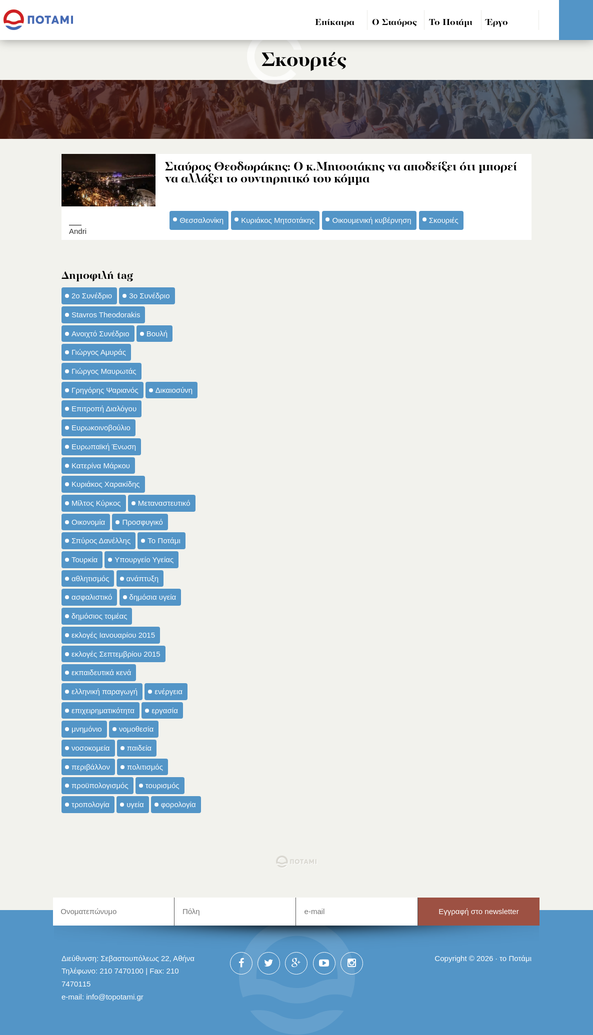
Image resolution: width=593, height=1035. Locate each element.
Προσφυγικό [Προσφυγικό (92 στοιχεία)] (142, 521)
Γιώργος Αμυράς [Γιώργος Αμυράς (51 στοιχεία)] (99, 351)
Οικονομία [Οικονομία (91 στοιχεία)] (88, 521)
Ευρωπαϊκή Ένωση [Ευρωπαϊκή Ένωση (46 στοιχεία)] (104, 446)
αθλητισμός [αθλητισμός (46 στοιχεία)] (90, 578)
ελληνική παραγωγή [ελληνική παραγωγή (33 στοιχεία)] (105, 691)
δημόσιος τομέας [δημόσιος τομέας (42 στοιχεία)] (99, 615)
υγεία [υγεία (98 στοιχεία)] (135, 804)
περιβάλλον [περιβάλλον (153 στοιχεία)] (91, 766)
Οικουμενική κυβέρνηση (371, 219)
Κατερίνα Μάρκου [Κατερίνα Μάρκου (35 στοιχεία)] (101, 464)
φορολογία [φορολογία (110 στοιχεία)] (178, 804)
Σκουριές (443, 219)
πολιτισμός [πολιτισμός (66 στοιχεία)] (145, 766)
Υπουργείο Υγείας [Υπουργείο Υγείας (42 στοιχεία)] (144, 559)
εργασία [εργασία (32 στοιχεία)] (165, 710)
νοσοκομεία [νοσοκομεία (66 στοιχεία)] (91, 747)
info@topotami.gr (115, 996)
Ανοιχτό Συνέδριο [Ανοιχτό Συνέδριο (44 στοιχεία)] (101, 332)
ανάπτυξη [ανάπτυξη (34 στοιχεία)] (142, 578)
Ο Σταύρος (394, 22)
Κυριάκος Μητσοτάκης (277, 219)
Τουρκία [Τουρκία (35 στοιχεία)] (85, 559)
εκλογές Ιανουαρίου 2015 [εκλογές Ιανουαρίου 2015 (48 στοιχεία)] (113, 634)
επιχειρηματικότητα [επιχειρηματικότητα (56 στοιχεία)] (103, 710)
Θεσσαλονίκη (202, 219)
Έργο (497, 22)
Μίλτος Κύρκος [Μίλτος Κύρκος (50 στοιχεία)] (96, 502)
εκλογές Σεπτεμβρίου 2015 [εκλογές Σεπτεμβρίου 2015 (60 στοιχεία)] (116, 653)
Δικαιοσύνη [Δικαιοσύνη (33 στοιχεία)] (174, 389)
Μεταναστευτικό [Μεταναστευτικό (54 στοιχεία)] (164, 502)
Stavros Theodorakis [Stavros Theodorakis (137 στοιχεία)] (106, 314)
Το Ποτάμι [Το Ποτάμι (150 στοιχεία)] (164, 540)
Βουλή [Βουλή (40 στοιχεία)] (157, 332)
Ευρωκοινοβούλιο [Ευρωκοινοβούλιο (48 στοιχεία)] (101, 427)
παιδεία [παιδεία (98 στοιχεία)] (139, 747)
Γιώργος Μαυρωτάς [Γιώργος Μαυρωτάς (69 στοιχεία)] (104, 370)
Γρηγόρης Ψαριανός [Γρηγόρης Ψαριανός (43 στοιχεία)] (105, 389)
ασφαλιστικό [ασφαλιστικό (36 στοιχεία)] (92, 596)
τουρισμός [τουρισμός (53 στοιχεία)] (163, 785)
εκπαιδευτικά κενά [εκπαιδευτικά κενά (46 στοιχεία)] (101, 672)
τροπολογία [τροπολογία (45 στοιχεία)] (91, 804)
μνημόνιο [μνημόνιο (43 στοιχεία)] (87, 728)
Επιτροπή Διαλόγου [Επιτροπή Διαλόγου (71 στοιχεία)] (104, 408)
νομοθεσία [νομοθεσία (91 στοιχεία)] (136, 728)
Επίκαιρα (334, 22)
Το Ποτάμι (450, 22)
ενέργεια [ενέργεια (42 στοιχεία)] (168, 691)
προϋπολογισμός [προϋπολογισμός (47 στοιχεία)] (100, 785)
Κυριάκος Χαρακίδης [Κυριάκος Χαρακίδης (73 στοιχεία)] (106, 483)
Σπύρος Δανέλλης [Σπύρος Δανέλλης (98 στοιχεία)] (101, 540)
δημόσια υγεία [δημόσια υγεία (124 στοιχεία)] (153, 596)
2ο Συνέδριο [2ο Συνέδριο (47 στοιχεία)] (92, 295)
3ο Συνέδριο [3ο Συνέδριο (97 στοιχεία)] (149, 295)
